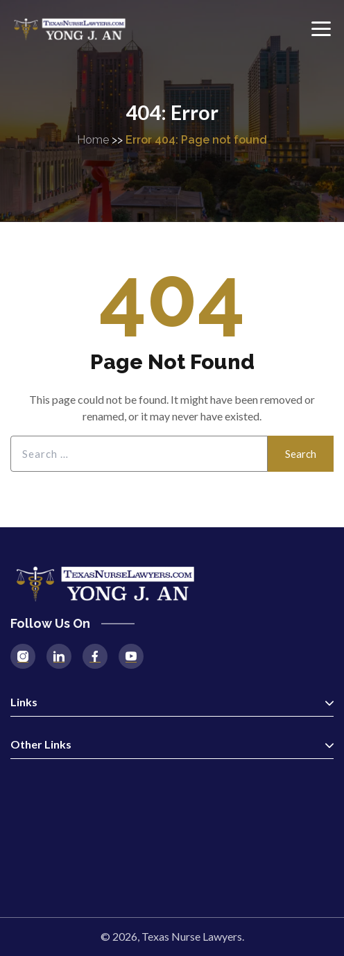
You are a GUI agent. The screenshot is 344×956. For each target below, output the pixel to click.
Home (93, 139)
